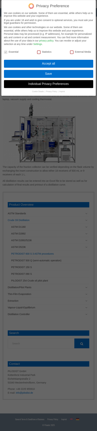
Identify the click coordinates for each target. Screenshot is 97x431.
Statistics (44, 49)
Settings (37, 42)
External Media (80, 49)
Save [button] (48, 72)
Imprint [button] (62, 90)
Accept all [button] (48, 61)
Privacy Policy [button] (52, 90)
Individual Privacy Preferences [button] (48, 82)
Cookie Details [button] (38, 90)
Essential (11, 49)
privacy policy (46, 38)
